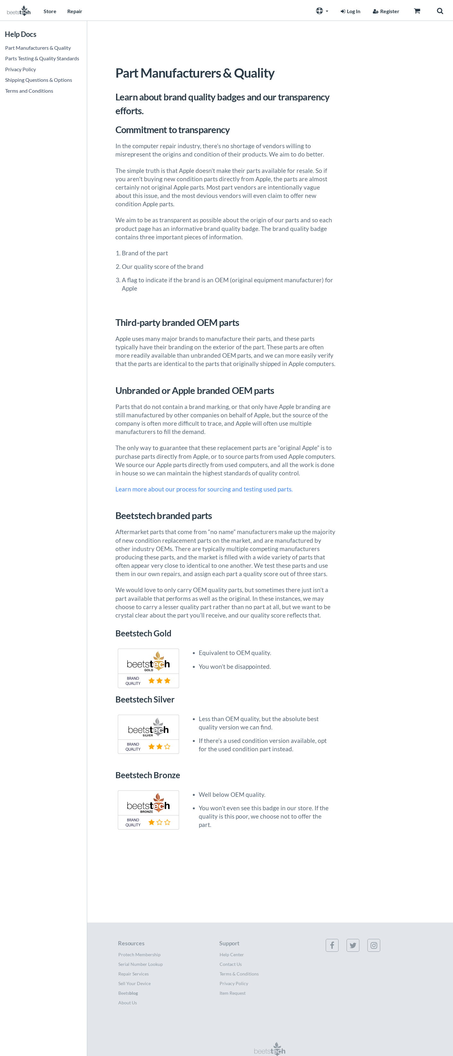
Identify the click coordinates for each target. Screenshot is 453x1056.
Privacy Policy (20, 69)
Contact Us (231, 964)
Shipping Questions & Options (38, 80)
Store (50, 11)
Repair (74, 11)
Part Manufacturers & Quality (38, 48)
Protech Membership (139, 954)
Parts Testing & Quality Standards (42, 58)
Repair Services (133, 973)
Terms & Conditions (239, 973)
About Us (127, 1002)
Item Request (233, 993)
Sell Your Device (134, 983)
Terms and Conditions (29, 91)
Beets (128, 993)
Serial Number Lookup (140, 964)
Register (385, 11)
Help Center (232, 954)
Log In (349, 11)
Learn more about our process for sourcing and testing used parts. (204, 489)
